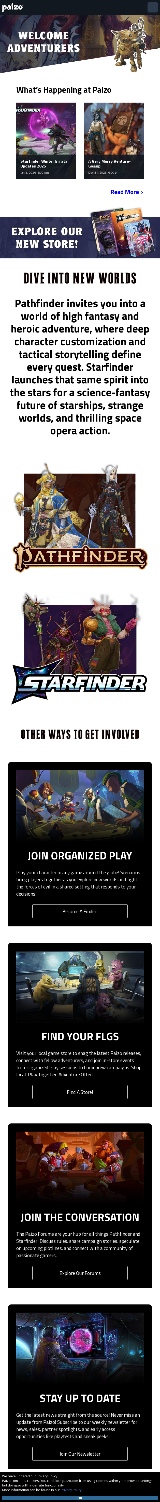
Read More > (127, 191)
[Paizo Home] (13, 7)
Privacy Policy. (71, 1489)
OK (80, 1498)
